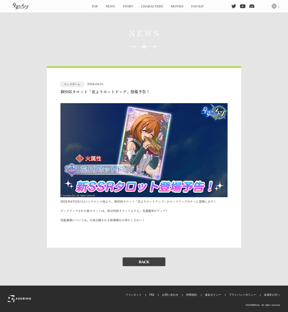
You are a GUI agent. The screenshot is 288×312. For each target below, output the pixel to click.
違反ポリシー (213, 294)
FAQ (151, 294)
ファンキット (133, 294)
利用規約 (191, 294)
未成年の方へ (272, 294)
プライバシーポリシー (242, 294)
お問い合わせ (170, 294)
